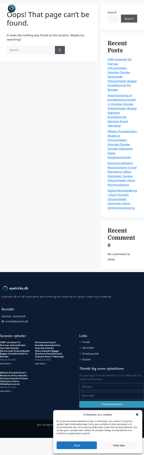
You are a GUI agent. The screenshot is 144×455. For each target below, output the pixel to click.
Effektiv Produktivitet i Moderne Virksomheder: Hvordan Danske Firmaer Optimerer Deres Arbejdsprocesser (122, 144)
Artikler (130, 8)
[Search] (60, 50)
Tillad (77, 445)
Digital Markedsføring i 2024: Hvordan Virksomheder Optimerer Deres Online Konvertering (122, 199)
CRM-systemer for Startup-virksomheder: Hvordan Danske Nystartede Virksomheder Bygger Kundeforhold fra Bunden (15, 349)
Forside (117, 8)
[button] (137, 414)
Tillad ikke (119, 445)
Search (129, 19)
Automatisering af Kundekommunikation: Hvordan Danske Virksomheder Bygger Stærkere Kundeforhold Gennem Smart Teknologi (49, 349)
